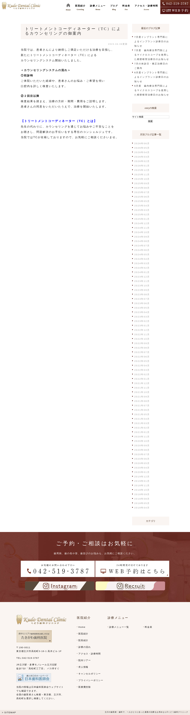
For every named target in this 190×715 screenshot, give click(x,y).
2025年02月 (142, 214)
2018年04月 (142, 507)
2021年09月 (142, 396)
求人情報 (83, 667)
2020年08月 (142, 450)
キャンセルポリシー (89, 673)
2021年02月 (142, 427)
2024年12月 (142, 223)
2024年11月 (142, 228)
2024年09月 (142, 236)
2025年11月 (142, 174)
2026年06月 (142, 143)
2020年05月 (142, 463)
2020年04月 (142, 467)
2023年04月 (142, 312)
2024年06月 (142, 250)
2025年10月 (142, 179)
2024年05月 (142, 254)
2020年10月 (142, 441)
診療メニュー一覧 (119, 627)
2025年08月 (142, 188)
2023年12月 (142, 276)
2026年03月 (142, 156)
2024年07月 (142, 245)
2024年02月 (142, 268)
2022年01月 (142, 379)
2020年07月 (142, 454)
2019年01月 (142, 481)
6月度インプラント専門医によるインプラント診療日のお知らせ (151, 77)
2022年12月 (142, 330)
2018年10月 (142, 490)
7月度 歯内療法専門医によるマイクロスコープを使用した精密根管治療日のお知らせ (151, 54)
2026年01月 (142, 165)
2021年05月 (142, 414)
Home (81, 627)
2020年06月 (142, 459)
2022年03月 (142, 370)
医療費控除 (84, 687)
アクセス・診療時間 (89, 653)
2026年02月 (142, 161)
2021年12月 (142, 383)
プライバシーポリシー (90, 680)
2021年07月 (142, 405)
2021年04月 (142, 419)
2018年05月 (142, 503)
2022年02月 (142, 374)
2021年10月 (142, 392)
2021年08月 (142, 401)
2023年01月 (142, 325)
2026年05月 (142, 148)
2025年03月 (142, 210)
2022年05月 (142, 361)
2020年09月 (142, 445)
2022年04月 (142, 365)
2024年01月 (142, 272)
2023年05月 (142, 307)
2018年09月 (142, 494)
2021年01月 (142, 432)
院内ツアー (84, 660)
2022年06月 (142, 356)
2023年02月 (142, 321)
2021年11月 (142, 387)
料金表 (148, 627)
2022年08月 (142, 347)
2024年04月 (142, 259)
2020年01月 (142, 472)
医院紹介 (83, 633)
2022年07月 (142, 352)
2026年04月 (142, 152)
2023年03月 (142, 316)
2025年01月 (142, 219)
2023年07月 (142, 299)
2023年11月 (142, 281)
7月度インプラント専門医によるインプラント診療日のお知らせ (151, 41)
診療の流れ (84, 647)
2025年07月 (142, 192)
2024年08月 (142, 241)
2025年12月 (142, 170)
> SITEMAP (9, 712)
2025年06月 (142, 196)
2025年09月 (142, 183)
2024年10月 (142, 232)
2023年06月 (142, 303)
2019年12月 (142, 476)
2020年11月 (142, 436)
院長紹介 (83, 640)
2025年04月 (142, 205)
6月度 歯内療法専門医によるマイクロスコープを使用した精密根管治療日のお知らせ (151, 90)
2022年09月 (142, 343)
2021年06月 (142, 410)
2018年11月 (142, 485)
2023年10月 (142, 285)
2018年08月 (142, 498)
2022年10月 (142, 339)
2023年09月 (142, 290)
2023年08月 (142, 294)
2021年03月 (142, 423)
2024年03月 (142, 263)
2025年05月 (142, 201)
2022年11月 (142, 334)
